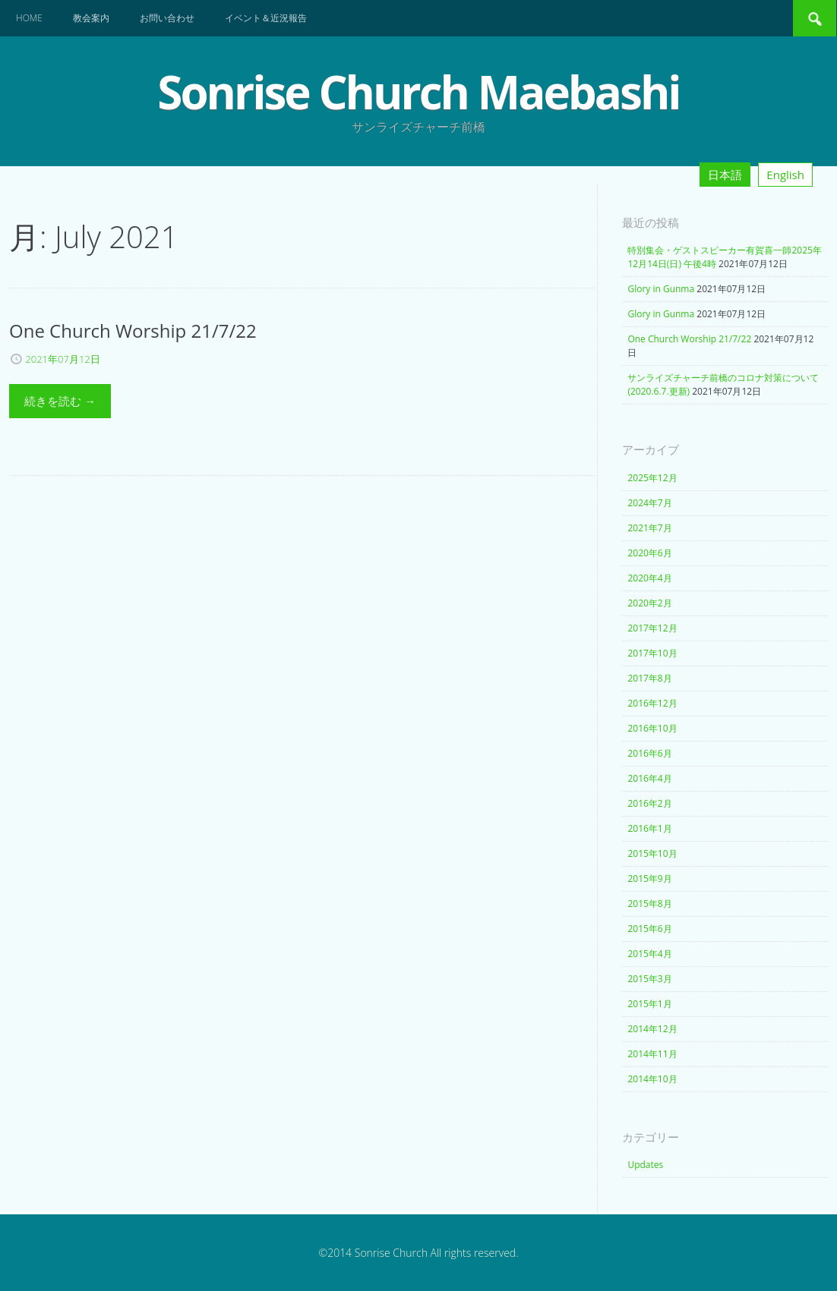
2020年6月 (649, 552)
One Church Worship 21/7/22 (689, 338)
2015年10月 (652, 853)
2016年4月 (649, 778)
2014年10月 (652, 1078)
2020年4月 (649, 578)
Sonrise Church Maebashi (418, 92)
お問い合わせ (167, 17)
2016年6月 (649, 753)
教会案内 (91, 17)
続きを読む (60, 400)
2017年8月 (649, 678)
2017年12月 (652, 628)
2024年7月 (649, 502)
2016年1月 (649, 828)
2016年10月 (652, 728)
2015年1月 (649, 1003)
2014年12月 (652, 1028)
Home (29, 17)
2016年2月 (649, 803)
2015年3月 (649, 978)
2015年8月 (649, 903)
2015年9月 (649, 878)
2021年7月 (649, 527)
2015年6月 (649, 928)
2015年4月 (649, 953)
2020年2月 (649, 603)
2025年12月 (652, 477)
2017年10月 (652, 653)
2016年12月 (652, 703)
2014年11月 (652, 1053)
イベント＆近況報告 (266, 17)
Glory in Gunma (660, 288)
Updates (645, 1164)
